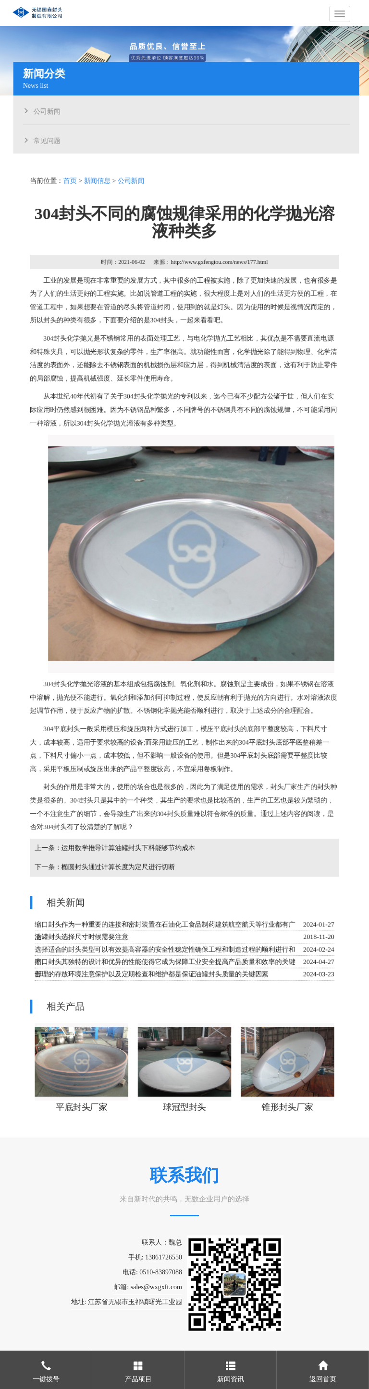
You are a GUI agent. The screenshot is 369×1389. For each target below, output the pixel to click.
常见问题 (49, 139)
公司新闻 (49, 110)
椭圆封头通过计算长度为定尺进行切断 (118, 865)
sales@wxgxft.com (156, 1287)
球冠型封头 (184, 1104)
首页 (71, 184)
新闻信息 (98, 184)
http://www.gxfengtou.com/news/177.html (219, 264)
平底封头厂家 (82, 1104)
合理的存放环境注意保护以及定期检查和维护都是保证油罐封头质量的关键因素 (152, 971)
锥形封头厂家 (286, 1104)
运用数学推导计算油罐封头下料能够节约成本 (128, 846)
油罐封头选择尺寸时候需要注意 (82, 934)
